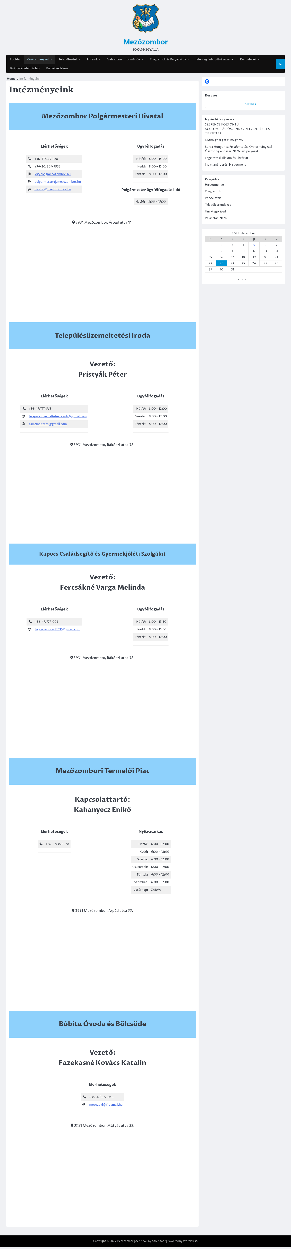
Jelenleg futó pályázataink (214, 60)
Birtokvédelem (57, 70)
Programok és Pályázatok (168, 60)
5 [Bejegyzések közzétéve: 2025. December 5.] (254, 247)
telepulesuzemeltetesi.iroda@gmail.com (58, 419)
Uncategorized (215, 214)
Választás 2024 (216, 220)
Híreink (92, 60)
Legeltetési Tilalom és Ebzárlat (226, 160)
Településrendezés (218, 207)
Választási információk (123, 60)
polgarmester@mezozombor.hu (58, 184)
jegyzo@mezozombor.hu (53, 176)
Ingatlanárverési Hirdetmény (225, 167)
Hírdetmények (215, 187)
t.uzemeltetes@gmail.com (48, 426)
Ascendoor (159, 1243)
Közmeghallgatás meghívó (224, 142)
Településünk (67, 60)
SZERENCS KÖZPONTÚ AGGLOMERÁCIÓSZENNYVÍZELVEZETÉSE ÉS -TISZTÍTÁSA (238, 131)
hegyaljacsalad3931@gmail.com (57, 631)
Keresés (211, 98)
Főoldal (15, 60)
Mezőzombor (145, 42)
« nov (242, 281)
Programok (213, 193)
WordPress (190, 1243)
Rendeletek (248, 60)
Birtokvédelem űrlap (24, 70)
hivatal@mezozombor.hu (53, 191)
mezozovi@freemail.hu (106, 1107)
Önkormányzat (38, 60)
